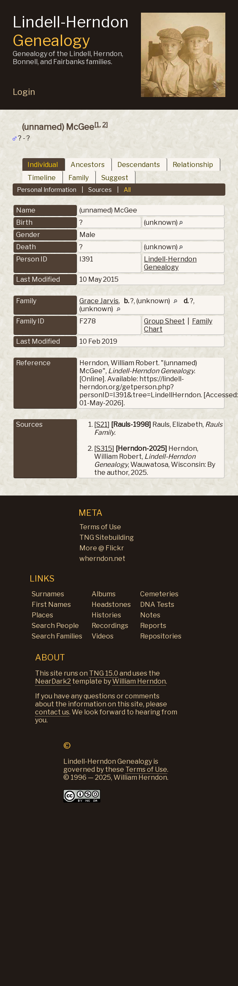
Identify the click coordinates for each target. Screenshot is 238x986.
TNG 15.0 (103, 673)
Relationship (193, 165)
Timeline (41, 178)
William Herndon (139, 681)
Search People (55, 626)
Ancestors (87, 165)
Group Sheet (164, 321)
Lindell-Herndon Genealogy (170, 263)
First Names (51, 605)
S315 (104, 449)
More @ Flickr (101, 548)
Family (78, 178)
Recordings (110, 626)
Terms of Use (100, 527)
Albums (104, 594)
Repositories (160, 636)
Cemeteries (159, 594)
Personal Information (46, 190)
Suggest (114, 178)
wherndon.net (102, 559)
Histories (106, 615)
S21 (102, 424)
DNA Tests (157, 605)
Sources (100, 190)
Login (24, 92)
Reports (153, 626)
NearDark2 (53, 681)
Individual (42, 165)
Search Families (57, 636)
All (127, 190)
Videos (103, 636)
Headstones (111, 605)
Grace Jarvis (99, 301)
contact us (52, 712)
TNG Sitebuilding (106, 537)
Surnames (48, 594)
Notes (150, 615)
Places (42, 615)
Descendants (138, 165)
